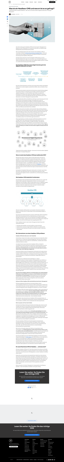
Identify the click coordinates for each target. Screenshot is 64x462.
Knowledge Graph (35, 443)
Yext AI (33, 453)
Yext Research (50, 447)
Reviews (33, 445)
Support (53, 0)
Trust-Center (50, 446)
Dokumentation (50, 455)
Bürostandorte (27, 447)
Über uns (26, 440)
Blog (48, 440)
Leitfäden (49, 453)
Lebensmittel (42, 445)
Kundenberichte (50, 443)
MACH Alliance (29, 337)
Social (33, 446)
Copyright (35, 459)
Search (33, 449)
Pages (33, 447)
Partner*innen (27, 445)
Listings (33, 442)
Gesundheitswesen (43, 442)
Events (49, 445)
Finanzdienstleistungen (43, 440)
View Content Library (32, 420)
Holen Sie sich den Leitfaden (32, 380)
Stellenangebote (27, 442)
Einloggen (48, 0)
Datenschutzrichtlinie (19, 459)
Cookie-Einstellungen (40, 459)
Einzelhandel (42, 443)
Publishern (39, 164)
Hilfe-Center (50, 451)
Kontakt (51, 0)
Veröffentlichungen (51, 442)
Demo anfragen (13, 446)
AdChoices (31, 459)
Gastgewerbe (42, 446)
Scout (33, 440)
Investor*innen (27, 446)
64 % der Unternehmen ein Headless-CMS (33, 53)
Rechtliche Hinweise (26, 459)
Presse (26, 443)
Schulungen (50, 452)
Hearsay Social (34, 450)
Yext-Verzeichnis (27, 449)
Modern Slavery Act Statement (27, 451)
